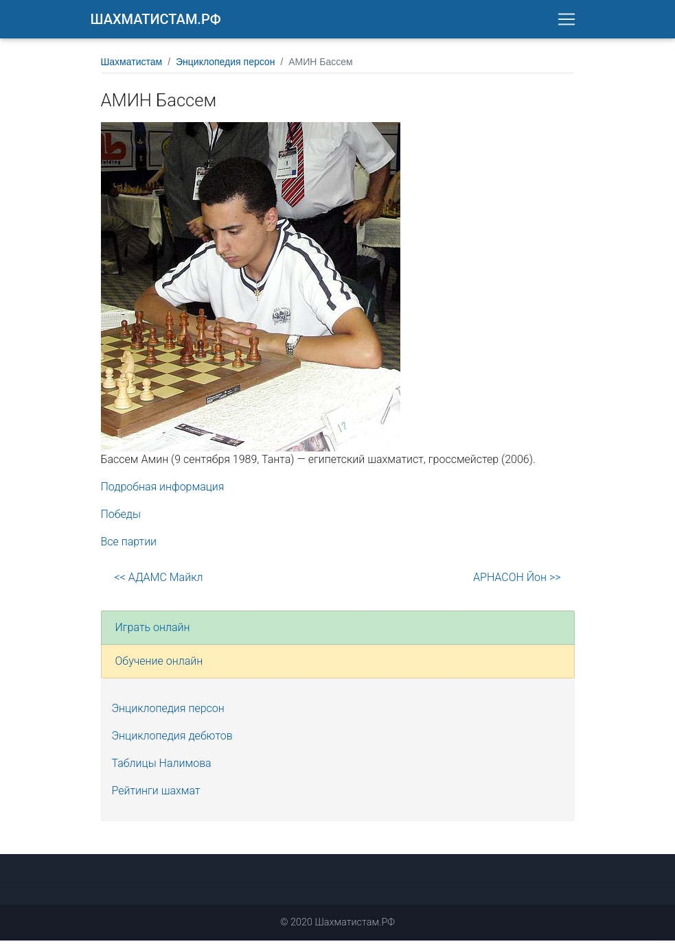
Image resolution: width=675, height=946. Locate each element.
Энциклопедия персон (225, 67)
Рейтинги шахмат (156, 796)
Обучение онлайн (159, 666)
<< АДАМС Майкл (159, 582)
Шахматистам (132, 67)
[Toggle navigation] (566, 22)
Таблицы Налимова (161, 768)
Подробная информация (163, 492)
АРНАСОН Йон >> (516, 582)
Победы (121, 519)
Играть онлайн (152, 632)
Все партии (129, 547)
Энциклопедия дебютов (172, 741)
